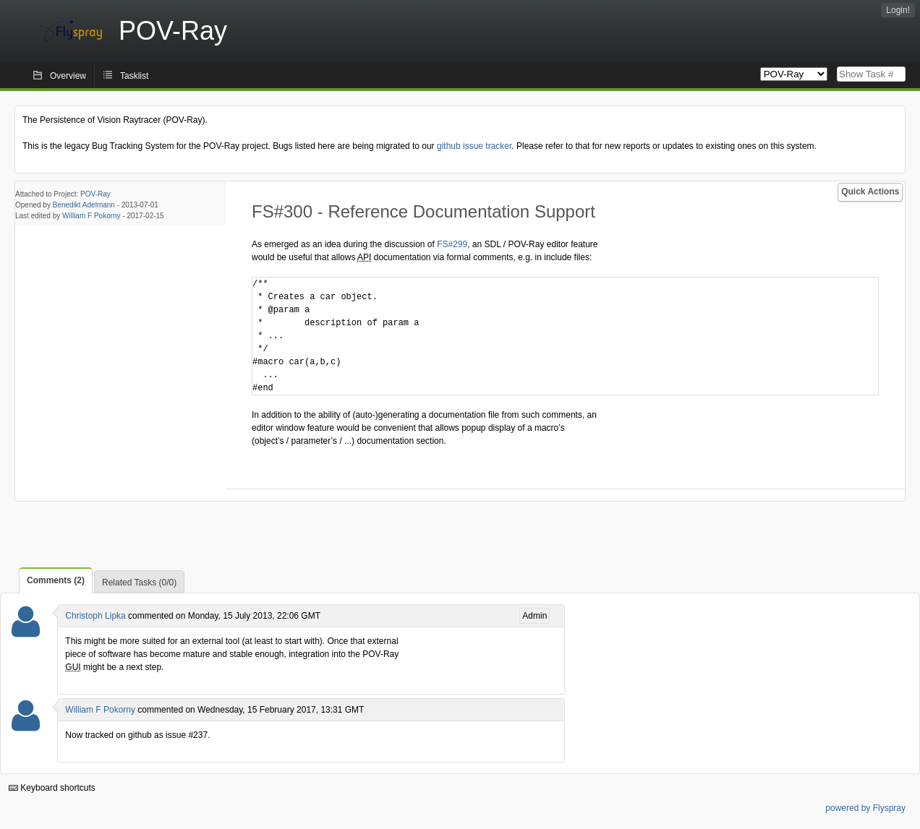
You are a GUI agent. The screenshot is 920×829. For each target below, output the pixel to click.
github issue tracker (474, 146)
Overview (68, 76)
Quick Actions (870, 191)
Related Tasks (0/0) (139, 582)
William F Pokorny (91, 216)
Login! (898, 10)
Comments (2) (56, 580)
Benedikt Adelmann (84, 205)
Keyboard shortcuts (52, 788)
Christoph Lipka (95, 616)
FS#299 (452, 244)
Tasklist (134, 76)
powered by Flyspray (865, 808)
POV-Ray (95, 194)
